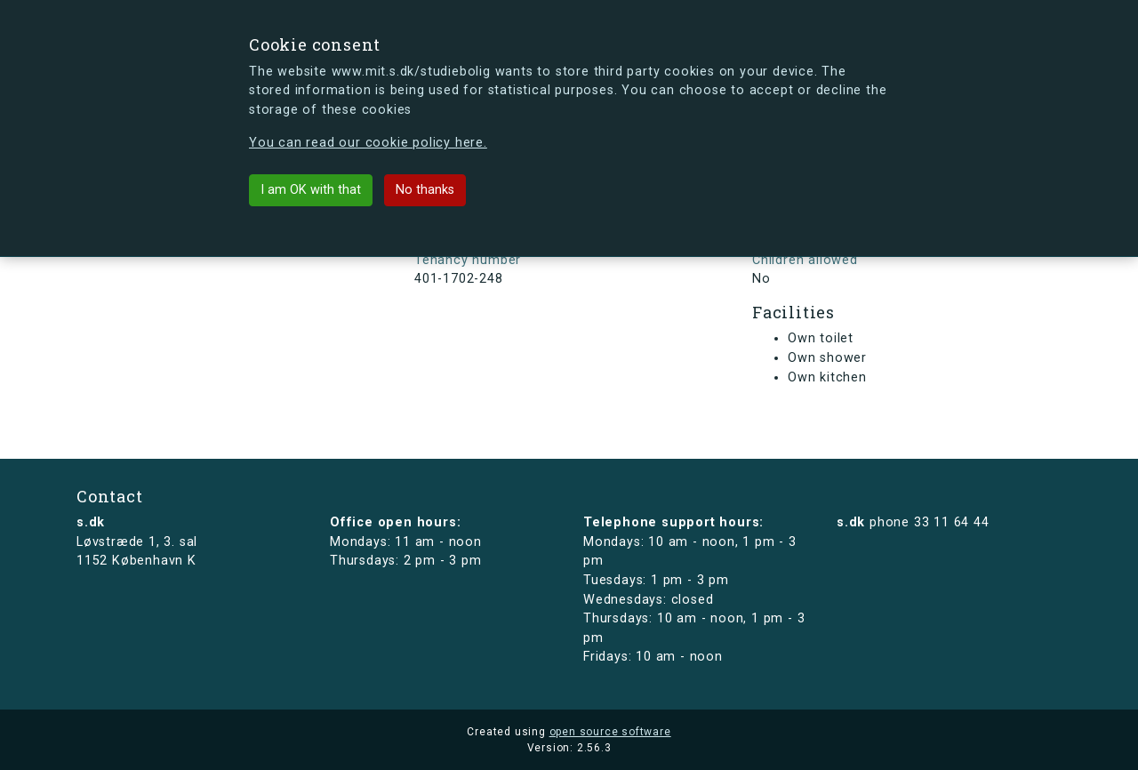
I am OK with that (310, 189)
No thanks (425, 189)
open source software (610, 732)
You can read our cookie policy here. (368, 142)
